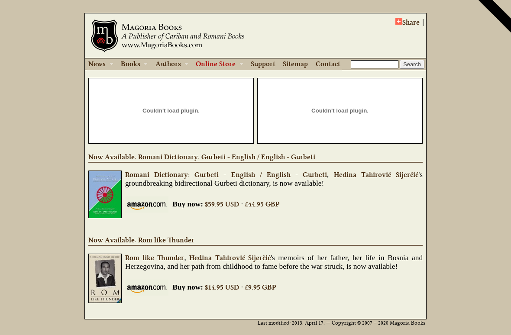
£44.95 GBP (262, 204)
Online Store (216, 65)
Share (407, 22)
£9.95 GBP (260, 287)
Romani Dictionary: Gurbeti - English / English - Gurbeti (226, 175)
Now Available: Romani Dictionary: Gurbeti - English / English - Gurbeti (201, 157)
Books (131, 65)
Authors (169, 65)
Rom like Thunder (154, 258)
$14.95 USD (222, 287)
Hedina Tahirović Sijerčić (376, 175)
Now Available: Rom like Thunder (141, 240)
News (100, 65)
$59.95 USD (222, 204)
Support (263, 64)
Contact (328, 64)
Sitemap (295, 64)
